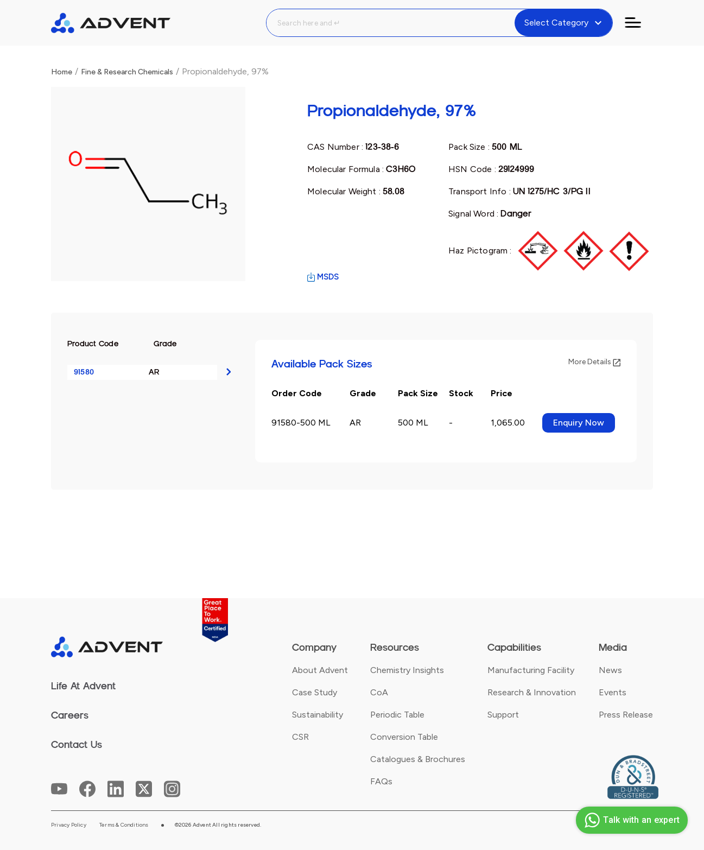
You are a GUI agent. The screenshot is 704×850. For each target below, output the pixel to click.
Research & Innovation (531, 692)
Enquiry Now (578, 422)
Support (503, 714)
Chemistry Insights (407, 670)
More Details (594, 361)
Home (61, 72)
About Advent (320, 670)
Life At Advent (83, 686)
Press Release (626, 714)
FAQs (381, 781)
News (610, 670)
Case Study (314, 692)
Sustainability (317, 714)
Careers (69, 715)
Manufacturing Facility (530, 670)
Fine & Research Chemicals (127, 72)
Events (612, 692)
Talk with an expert (630, 820)
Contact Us (76, 745)
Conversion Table (404, 737)
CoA (379, 692)
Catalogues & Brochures (417, 759)
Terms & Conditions (124, 825)
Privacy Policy (68, 825)
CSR (300, 737)
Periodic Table (397, 714)
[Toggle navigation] (639, 22)
